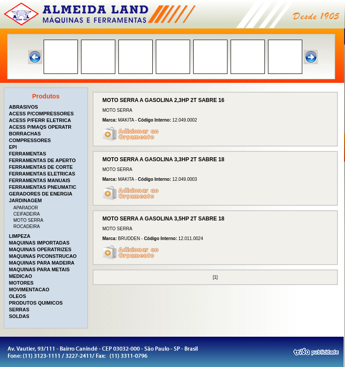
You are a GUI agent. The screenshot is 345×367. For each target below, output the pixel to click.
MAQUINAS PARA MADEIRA (41, 262)
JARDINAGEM (25, 200)
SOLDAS (19, 316)
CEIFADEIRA (26, 214)
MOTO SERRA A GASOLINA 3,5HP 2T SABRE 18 (163, 219)
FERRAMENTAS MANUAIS (39, 180)
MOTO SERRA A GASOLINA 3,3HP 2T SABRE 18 (163, 159)
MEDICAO (20, 276)
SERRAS (19, 309)
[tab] (47, 107)
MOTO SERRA (28, 220)
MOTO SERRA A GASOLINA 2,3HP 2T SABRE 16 (163, 100)
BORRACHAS (25, 133)
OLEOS (17, 296)
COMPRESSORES (30, 140)
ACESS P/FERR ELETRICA (40, 120)
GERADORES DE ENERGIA (40, 193)
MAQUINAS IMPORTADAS (39, 242)
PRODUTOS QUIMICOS (36, 303)
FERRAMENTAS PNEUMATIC (42, 187)
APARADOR (25, 207)
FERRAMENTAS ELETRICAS (42, 173)
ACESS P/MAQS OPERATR (40, 127)
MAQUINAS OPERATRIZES (40, 249)
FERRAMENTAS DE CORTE (41, 167)
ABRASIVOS (23, 107)
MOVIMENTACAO (29, 289)
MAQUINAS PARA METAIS (39, 269)
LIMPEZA (19, 236)
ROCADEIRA (26, 226)
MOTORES (21, 282)
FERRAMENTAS (27, 153)
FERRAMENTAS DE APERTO (42, 160)
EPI (13, 147)
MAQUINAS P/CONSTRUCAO (43, 256)
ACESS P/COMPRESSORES (41, 113)
